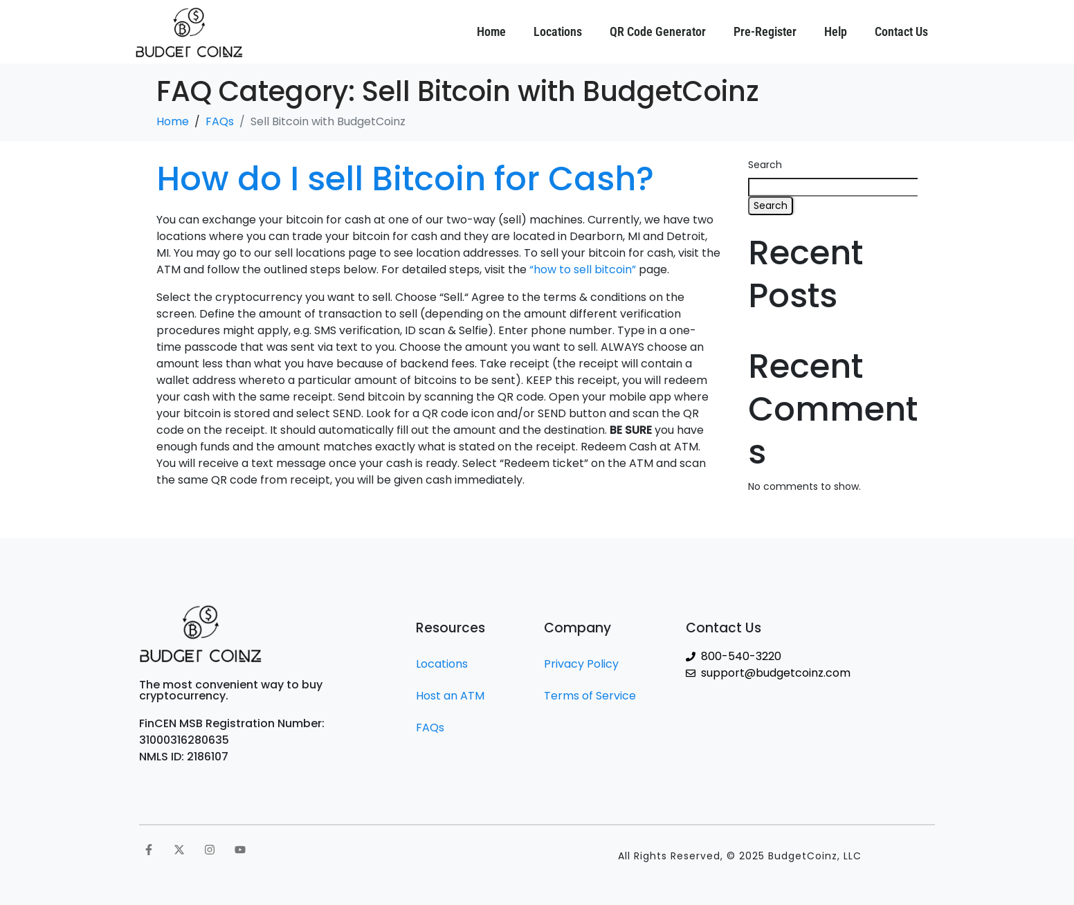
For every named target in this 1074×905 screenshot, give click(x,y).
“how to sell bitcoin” (582, 269)
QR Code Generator (658, 31)
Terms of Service (590, 696)
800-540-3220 (741, 656)
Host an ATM (450, 696)
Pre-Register (765, 31)
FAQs (430, 727)
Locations (558, 31)
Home (491, 31)
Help (835, 31)
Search (765, 165)
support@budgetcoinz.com (775, 673)
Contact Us (901, 31)
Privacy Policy (581, 664)
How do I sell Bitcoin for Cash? (405, 179)
